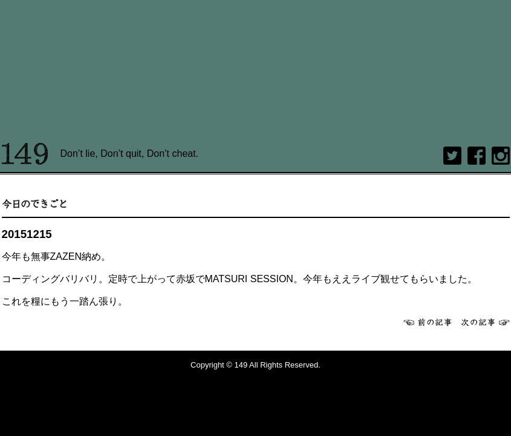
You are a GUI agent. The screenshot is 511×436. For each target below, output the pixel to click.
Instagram (501, 156)
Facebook (476, 156)
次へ (485, 322)
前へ (427, 322)
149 (25, 154)
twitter (452, 156)
